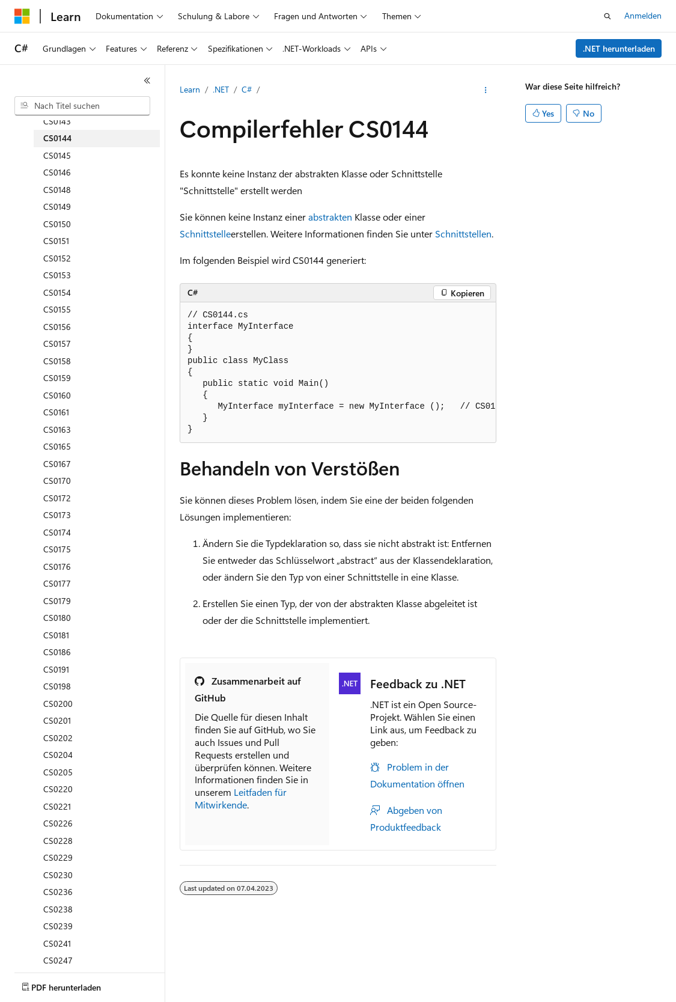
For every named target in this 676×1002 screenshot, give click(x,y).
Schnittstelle (205, 233)
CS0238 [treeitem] (58, 909)
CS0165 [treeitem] (57, 446)
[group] (338, 372)
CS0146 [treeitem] (57, 172)
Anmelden (643, 15)
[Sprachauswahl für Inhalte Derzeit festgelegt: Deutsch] (41, 982)
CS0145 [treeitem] (57, 155)
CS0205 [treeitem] (58, 772)
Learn (190, 89)
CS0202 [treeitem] (58, 738)
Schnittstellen (463, 233)
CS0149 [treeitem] (57, 206)
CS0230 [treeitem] (58, 875)
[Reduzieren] (147, 80)
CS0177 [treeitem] (57, 583)
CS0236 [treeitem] (58, 891)
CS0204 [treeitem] (58, 754)
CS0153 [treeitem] (57, 275)
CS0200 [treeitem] (58, 703)
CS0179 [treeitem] (57, 600)
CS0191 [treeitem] (56, 669)
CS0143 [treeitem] (57, 121)
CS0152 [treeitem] (57, 258)
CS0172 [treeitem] (57, 498)
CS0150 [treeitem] (57, 224)
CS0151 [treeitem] (56, 240)
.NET (221, 89)
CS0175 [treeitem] (57, 549)
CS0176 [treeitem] (57, 566)
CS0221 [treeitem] (57, 806)
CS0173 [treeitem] (57, 515)
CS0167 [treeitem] (57, 463)
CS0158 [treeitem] (57, 361)
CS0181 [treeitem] (56, 635)
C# (247, 89)
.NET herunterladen (619, 48)
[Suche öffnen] (607, 16)
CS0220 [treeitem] (58, 789)
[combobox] (82, 105)
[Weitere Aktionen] (485, 90)
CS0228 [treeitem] (58, 840)
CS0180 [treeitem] (57, 617)
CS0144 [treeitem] (57, 138)
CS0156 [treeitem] (57, 326)
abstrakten (330, 216)
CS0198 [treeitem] (57, 686)
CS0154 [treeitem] (57, 292)
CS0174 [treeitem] (57, 532)
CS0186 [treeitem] (57, 652)
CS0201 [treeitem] (57, 720)
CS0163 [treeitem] (57, 429)
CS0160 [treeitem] (57, 395)
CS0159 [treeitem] (57, 377)
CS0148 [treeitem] (57, 189)
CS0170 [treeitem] (57, 480)
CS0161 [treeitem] (56, 412)
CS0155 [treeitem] (57, 309)
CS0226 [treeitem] (58, 823)
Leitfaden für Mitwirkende (241, 798)
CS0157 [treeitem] (57, 343)
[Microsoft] (22, 16)
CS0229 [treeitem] (58, 857)
